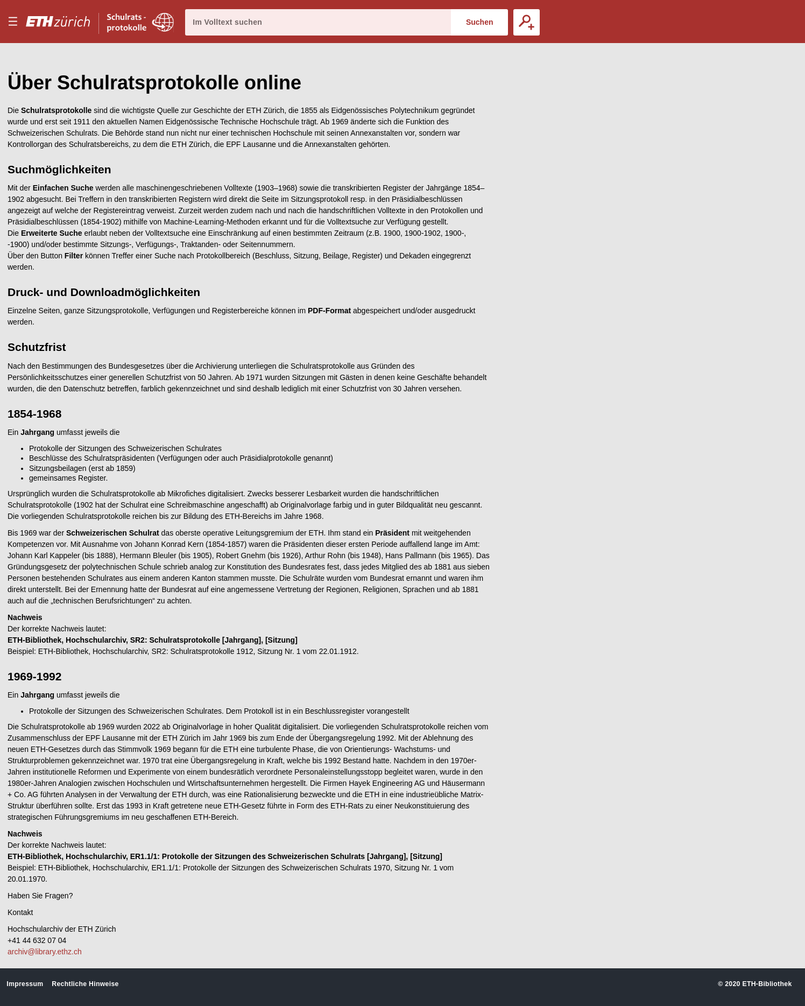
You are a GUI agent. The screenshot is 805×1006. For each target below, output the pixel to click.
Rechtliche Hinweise (85, 984)
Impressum (24, 984)
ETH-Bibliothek (767, 984)
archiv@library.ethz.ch (45, 951)
